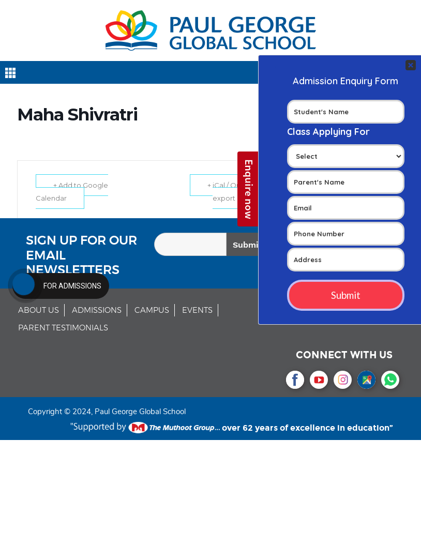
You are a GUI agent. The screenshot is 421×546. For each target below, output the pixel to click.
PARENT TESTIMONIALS (63, 328)
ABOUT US (38, 310)
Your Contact (345, 186)
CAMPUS (151, 310)
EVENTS (197, 310)
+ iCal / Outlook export (232, 191)
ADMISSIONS (97, 310)
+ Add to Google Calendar (72, 191)
